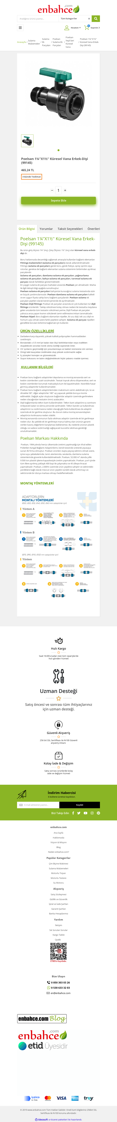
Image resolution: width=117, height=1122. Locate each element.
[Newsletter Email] (38, 805)
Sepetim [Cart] (93, 26)
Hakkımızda (58, 837)
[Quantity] (58, 190)
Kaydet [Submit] (79, 804)
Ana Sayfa (58, 832)
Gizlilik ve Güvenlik (58, 899)
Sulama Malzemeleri (58, 868)
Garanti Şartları (58, 908)
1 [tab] (58, 150)
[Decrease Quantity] (52, 190)
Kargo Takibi (59, 934)
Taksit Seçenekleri (70, 229)
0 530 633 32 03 (60, 987)
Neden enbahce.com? (58, 851)
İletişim (58, 925)
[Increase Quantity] (65, 190)
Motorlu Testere (58, 878)
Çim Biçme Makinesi (58, 863)
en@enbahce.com (61, 993)
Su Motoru (58, 882)
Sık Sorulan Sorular (58, 930)
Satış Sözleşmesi (58, 894)
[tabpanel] (27, 140)
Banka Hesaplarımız (58, 913)
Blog (58, 847)
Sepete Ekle (58, 200)
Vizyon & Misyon (59, 842)
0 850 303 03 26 (60, 982)
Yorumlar (46, 229)
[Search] (38, 18)
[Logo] (58, 8)
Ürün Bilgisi (27, 229)
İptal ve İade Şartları (58, 903)
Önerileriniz (96, 229)
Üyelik (58, 939)
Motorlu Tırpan (58, 873)
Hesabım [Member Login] (76, 27)
